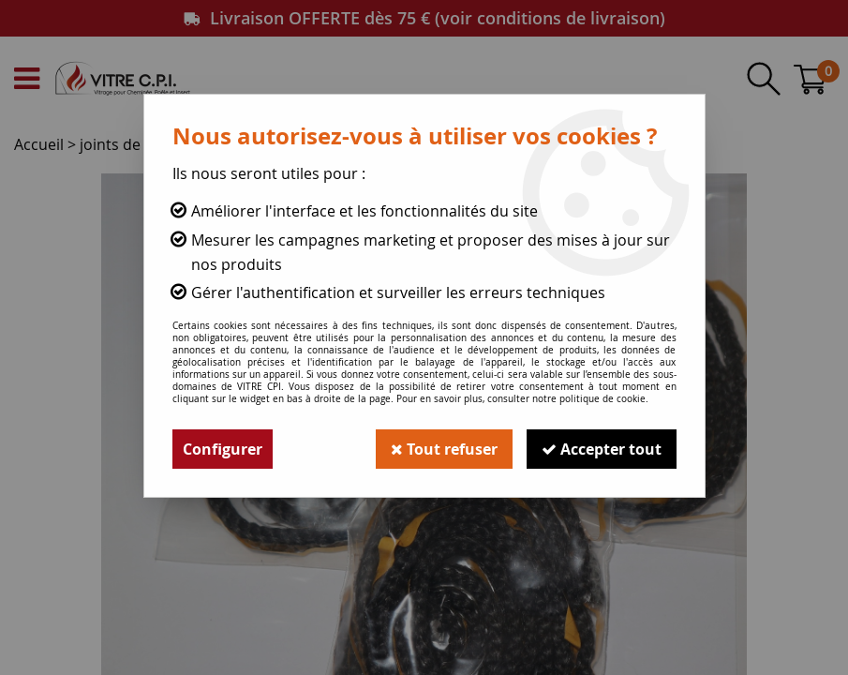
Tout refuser (444, 449)
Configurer (222, 449)
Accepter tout (602, 449)
